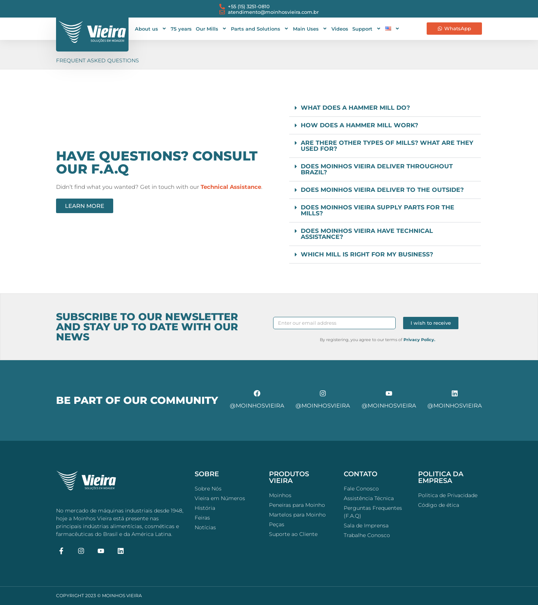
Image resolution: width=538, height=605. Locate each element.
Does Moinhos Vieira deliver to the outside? (382, 189)
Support (366, 28)
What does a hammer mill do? (355, 107)
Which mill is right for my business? (367, 254)
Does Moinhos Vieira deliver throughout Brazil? (377, 169)
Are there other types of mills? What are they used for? (387, 145)
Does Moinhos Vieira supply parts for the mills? (377, 210)
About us (151, 28)
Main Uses (310, 28)
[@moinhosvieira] (257, 393)
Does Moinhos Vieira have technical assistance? (367, 233)
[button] (385, 108)
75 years (181, 29)
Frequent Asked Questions (97, 60)
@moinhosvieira (257, 405)
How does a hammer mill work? (359, 125)
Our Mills (211, 28)
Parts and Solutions (260, 28)
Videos (339, 29)
